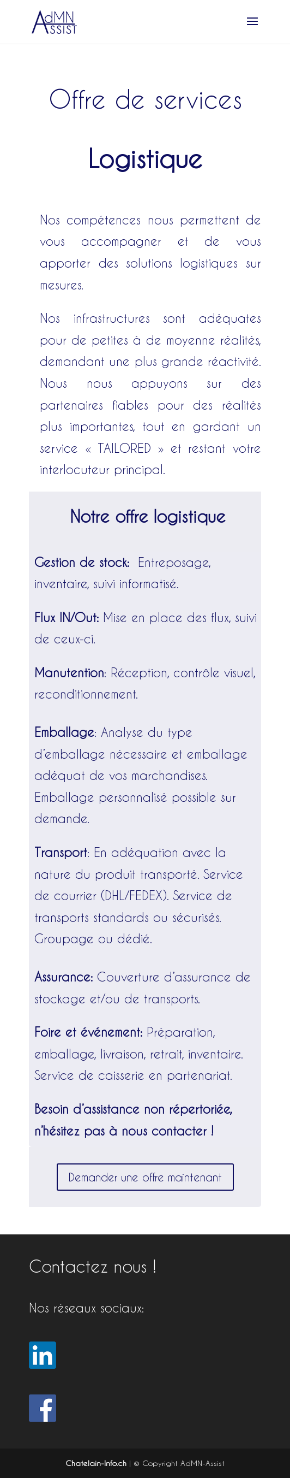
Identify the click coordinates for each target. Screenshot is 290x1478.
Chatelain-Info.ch (95, 1463)
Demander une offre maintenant (145, 1177)
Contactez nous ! (92, 1266)
